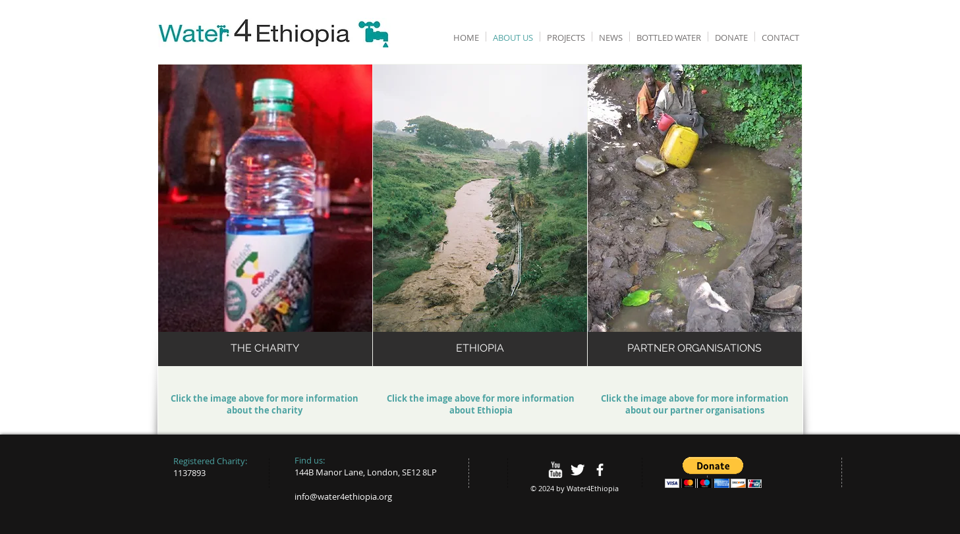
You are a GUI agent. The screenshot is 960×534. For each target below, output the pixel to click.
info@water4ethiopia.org (343, 496)
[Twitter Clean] (577, 470)
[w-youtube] (555, 470)
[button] (713, 472)
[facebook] (600, 470)
